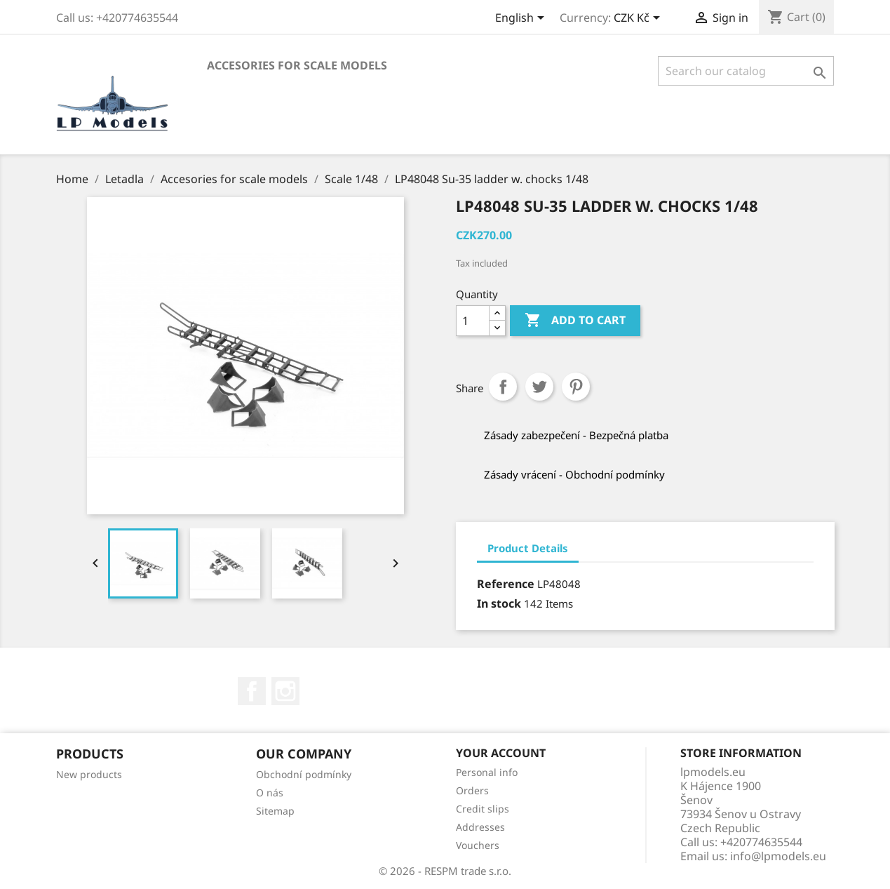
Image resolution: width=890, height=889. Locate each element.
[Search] (746, 71)
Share (503, 387)
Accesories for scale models (297, 65)
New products (89, 774)
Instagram (285, 691)
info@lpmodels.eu (778, 856)
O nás (269, 792)
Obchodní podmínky (303, 774)
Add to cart (575, 321)
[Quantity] (473, 320)
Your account (501, 753)
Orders (472, 790)
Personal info (487, 772)
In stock (499, 603)
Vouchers (477, 845)
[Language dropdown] (522, 19)
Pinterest (576, 387)
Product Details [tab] (527, 548)
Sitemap (275, 810)
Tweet (539, 387)
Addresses (480, 827)
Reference (505, 584)
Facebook (252, 691)
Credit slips (482, 808)
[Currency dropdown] (639, 19)
